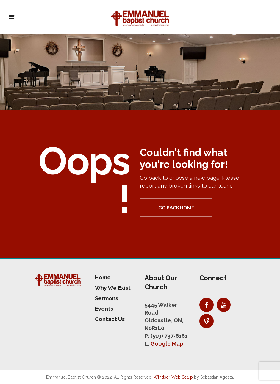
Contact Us (110, 319)
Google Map (167, 343)
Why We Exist (113, 288)
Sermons (106, 298)
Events (104, 309)
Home (103, 277)
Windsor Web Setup (173, 377)
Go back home (176, 207)
